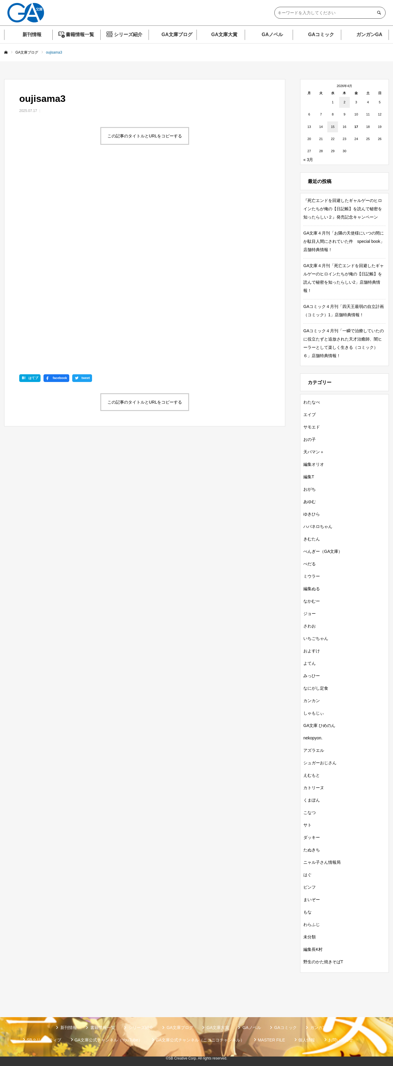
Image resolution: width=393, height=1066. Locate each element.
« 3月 (308, 159)
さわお (309, 626)
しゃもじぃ (313, 713)
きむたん (311, 539)
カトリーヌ (313, 787)
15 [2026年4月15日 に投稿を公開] (332, 127)
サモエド (311, 427)
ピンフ (309, 887)
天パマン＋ (313, 451)
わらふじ (311, 924)
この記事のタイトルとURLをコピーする (144, 136)
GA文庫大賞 (224, 34)
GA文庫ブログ (177, 34)
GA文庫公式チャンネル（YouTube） (108, 1040)
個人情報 (306, 1040)
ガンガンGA (369, 34)
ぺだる (309, 563)
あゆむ (309, 501)
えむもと (311, 775)
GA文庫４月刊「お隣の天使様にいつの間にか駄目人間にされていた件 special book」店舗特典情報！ (343, 241)
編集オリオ (313, 464)
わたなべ (311, 402)
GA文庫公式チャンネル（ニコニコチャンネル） (200, 1040)
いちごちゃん (315, 638)
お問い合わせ (340, 1040)
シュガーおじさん (319, 762)
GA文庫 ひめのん (319, 725)
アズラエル (313, 750)
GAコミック (321, 34)
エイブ (309, 414)
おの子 (309, 439)
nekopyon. (313, 738)
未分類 (309, 937)
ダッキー (311, 837)
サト (307, 825)
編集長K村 (313, 949)
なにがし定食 (315, 688)
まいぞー (311, 899)
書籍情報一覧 (80, 34)
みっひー (311, 675)
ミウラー (311, 576)
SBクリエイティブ (44, 1040)
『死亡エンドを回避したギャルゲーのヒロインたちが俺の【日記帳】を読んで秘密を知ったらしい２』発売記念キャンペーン (342, 208)
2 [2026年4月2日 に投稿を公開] (344, 102)
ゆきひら (311, 514)
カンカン (311, 700)
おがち (309, 489)
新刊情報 (31, 34)
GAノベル (272, 34)
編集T (308, 476)
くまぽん (311, 800)
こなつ (309, 812)
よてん (309, 663)
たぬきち (311, 849)
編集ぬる (311, 588)
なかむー (311, 601)
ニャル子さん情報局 (322, 862)
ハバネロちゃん (317, 526)
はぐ (307, 874)
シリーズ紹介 (128, 34)
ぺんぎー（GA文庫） (322, 551)
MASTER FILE (271, 1040)
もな (307, 912)
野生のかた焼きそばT (323, 961)
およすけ (311, 650)
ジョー (309, 613)
